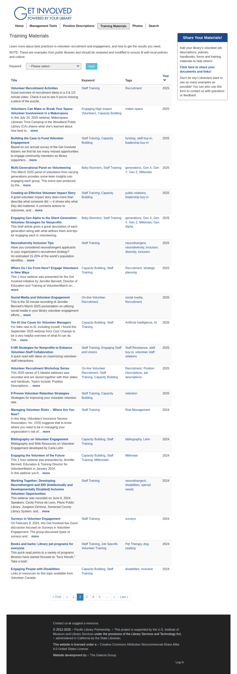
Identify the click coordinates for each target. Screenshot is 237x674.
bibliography (133, 439)
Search (154, 26)
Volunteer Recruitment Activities (34, 88)
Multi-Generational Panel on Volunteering (41, 167)
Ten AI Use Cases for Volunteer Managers (41, 322)
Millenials (145, 172)
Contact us (60, 623)
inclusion (152, 247)
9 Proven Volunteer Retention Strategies (40, 393)
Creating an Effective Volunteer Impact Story (43, 193)
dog (146, 544)
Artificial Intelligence (138, 322)
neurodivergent (135, 243)
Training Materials (114, 26)
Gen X (147, 167)
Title (14, 80)
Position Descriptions (78, 26)
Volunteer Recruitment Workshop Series (40, 368)
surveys (130, 518)
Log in (180, 662)
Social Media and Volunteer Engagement (40, 297)
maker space (134, 108)
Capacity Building (110, 113)
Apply (91, 66)
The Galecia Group (103, 655)
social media (133, 297)
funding (130, 138)
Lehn (146, 439)
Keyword (15, 66)
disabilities (132, 485)
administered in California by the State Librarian (88, 638)
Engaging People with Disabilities (35, 569)
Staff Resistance (136, 347)
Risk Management (137, 409)
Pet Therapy (133, 544)
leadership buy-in (137, 142)
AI (155, 322)
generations (133, 167)
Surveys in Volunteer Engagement (35, 518)
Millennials (101, 459)
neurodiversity (134, 247)
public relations (135, 193)
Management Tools (43, 26)
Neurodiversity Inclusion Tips (32, 243)
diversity (130, 251)
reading (130, 548)
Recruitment (133, 88)
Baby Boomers (92, 167)
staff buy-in (144, 138)
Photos (137, 26)
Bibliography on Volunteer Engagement (39, 439)
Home (19, 26)
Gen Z (133, 172)
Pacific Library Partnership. (92, 629)
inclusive (147, 569)
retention (131, 393)
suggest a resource (85, 623)
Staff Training (91, 88)
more (34, 130)
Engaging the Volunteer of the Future (38, 455)
